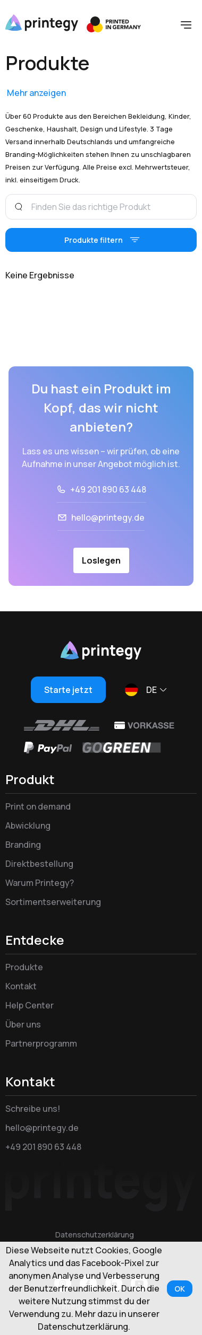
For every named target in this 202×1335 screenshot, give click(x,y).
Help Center (29, 1005)
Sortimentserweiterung (53, 902)
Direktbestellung (39, 863)
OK (179, 1289)
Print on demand (38, 806)
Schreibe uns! (32, 1108)
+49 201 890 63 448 (108, 489)
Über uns (23, 1024)
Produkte (24, 967)
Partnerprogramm (41, 1043)
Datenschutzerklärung (94, 1234)
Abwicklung (27, 825)
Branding (23, 844)
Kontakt (21, 986)
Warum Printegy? (39, 883)
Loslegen (101, 560)
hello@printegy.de (108, 517)
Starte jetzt (68, 690)
